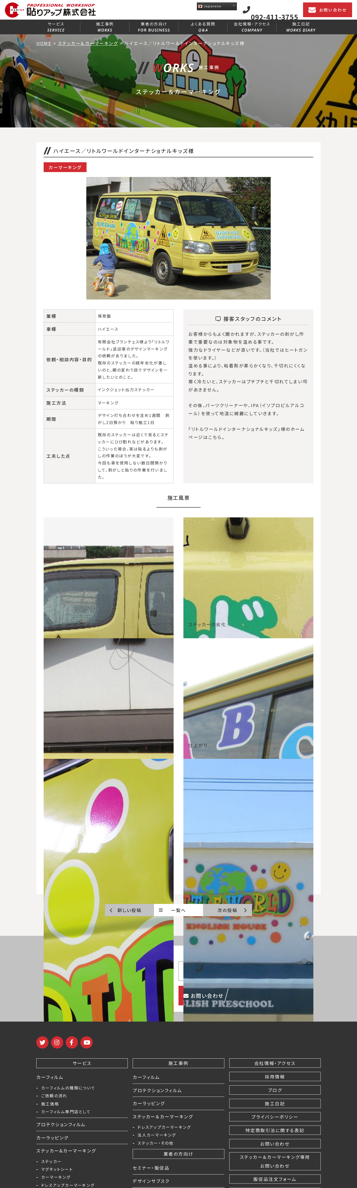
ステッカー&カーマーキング (66, 1150)
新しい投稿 (125, 910)
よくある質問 (203, 26)
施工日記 (301, 26)
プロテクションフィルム (61, 1124)
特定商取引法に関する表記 (275, 1130)
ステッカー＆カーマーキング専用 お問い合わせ (275, 1161)
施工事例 (105, 26)
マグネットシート (57, 1169)
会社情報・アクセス (252, 26)
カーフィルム (50, 1077)
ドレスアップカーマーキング (67, 1185)
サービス (55, 26)
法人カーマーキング (157, 1135)
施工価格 (50, 1104)
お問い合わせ (327, 10)
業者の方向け (154, 26)
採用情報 (275, 1076)
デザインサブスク (151, 1181)
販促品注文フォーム (274, 1179)
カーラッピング (52, 1137)
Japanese (209, 6)
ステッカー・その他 (155, 1143)
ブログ (275, 1090)
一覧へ (172, 910)
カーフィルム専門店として (66, 1111)
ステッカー (51, 1161)
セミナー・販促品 (151, 1167)
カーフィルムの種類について (68, 1088)
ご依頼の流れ (54, 1096)
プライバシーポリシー (274, 1116)
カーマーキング (56, 1177)
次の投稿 (232, 910)
